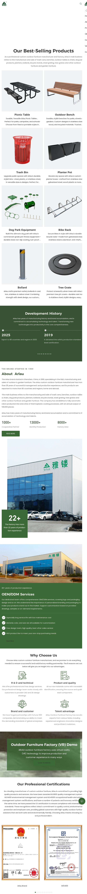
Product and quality (65, 683)
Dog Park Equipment (22, 229)
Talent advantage (65, 711)
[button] (36, 353)
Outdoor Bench (65, 114)
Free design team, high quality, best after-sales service (29, 628)
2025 (6, 335)
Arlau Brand (22, 886)
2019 (48, 335)
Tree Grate (64, 287)
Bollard (22, 287)
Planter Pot (65, 172)
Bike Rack (64, 229)
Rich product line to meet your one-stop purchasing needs (31, 633)
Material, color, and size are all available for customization (30, 623)
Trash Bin (22, 172)
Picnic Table (22, 114)
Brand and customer (22, 711)
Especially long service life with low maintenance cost (28, 617)
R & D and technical (22, 683)
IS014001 (64, 886)
